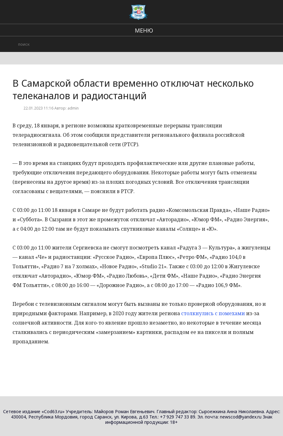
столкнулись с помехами (213, 313)
